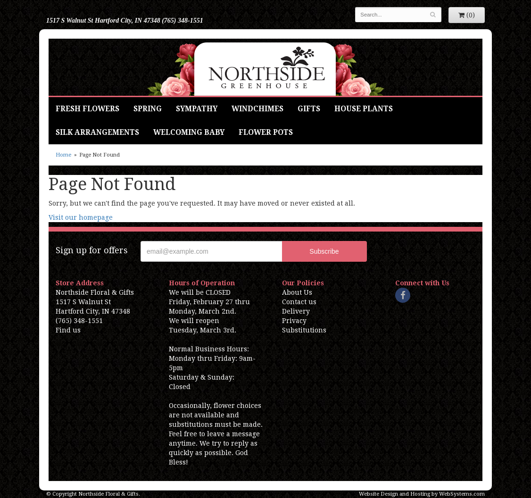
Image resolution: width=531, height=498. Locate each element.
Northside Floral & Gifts (266, 67)
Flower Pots (266, 132)
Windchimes (257, 109)
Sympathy (196, 109)
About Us (297, 292)
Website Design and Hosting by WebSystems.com (422, 494)
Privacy (294, 320)
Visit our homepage (81, 217)
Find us (68, 330)
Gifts (309, 109)
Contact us (299, 302)
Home (63, 155)
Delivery (296, 311)
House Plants (363, 109)
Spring (147, 109)
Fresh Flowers (87, 109)
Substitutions (304, 330)
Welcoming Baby (188, 132)
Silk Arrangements (97, 132)
